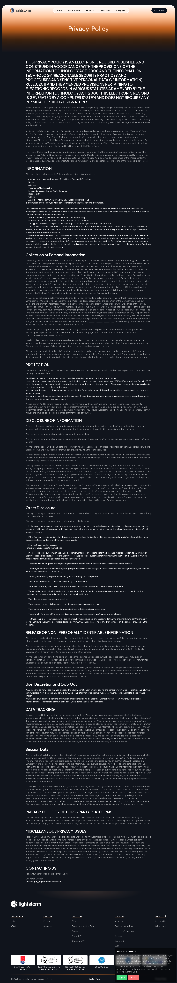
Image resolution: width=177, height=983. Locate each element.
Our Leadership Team (124, 926)
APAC (13, 926)
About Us (119, 921)
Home (59, 10)
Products (90, 10)
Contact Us (160, 921)
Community (120, 941)
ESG (117, 946)
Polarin (46, 921)
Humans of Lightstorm (125, 931)
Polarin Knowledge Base (83, 926)
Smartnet (47, 926)
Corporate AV (78, 941)
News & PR (77, 936)
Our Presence (74, 10)
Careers (118, 936)
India (13, 921)
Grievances (160, 926)
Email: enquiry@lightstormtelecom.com (43, 881)
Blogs (74, 921)
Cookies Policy (94, 979)
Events (75, 931)
